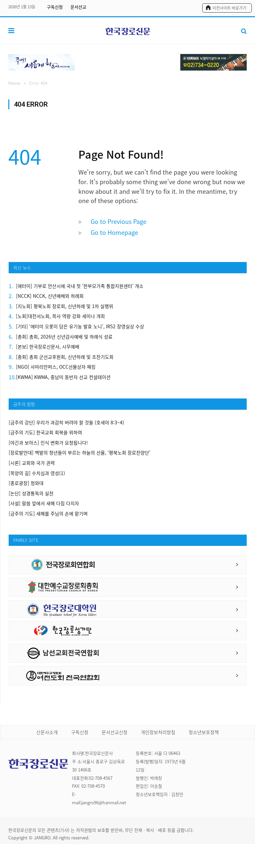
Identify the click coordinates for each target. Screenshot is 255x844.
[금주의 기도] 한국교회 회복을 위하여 (45, 432)
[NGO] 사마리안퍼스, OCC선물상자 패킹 (56, 367)
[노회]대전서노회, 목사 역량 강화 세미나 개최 (60, 316)
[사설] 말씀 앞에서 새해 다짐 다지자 (44, 503)
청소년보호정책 (204, 732)
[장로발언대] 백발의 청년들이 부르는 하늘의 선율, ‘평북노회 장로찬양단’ (79, 452)
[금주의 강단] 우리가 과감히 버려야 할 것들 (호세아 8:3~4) (66, 422)
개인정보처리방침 (158, 732)
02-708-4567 (101, 778)
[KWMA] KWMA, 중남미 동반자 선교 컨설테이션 (63, 377)
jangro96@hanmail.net (103, 802)
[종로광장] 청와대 (26, 483)
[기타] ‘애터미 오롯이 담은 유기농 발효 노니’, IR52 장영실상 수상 (80, 326)
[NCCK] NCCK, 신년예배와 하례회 (50, 296)
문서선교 (78, 7)
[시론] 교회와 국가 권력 (32, 463)
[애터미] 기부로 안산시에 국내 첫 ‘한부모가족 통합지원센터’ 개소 (79, 286)
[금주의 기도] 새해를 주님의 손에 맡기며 (48, 513)
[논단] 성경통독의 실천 (31, 493)
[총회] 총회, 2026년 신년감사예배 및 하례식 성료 (64, 337)
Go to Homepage (114, 232)
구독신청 (55, 7)
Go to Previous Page (118, 221)
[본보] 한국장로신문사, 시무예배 (47, 346)
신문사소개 (47, 732)
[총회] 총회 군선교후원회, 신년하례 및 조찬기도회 (65, 357)
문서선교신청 (115, 732)
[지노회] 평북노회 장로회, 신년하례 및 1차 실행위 (64, 306)
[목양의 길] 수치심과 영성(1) (37, 473)
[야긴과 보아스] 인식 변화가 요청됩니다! (48, 443)
